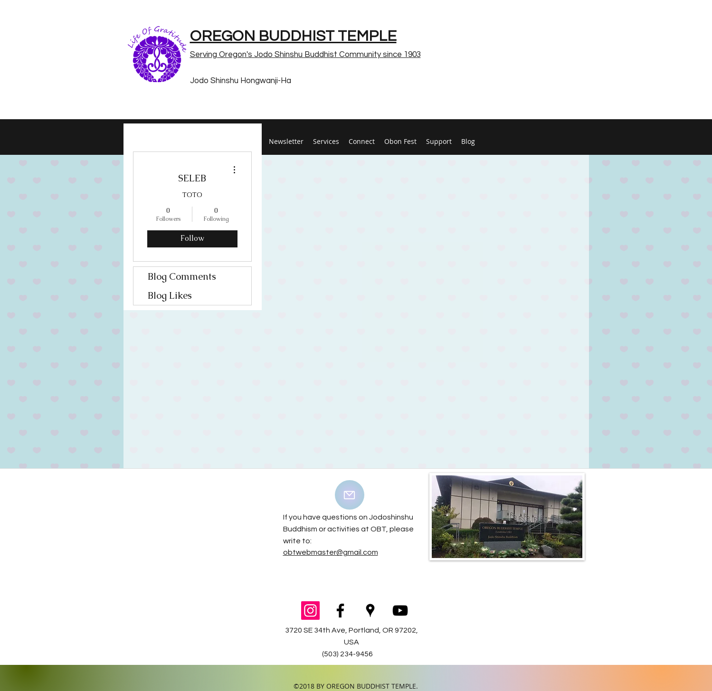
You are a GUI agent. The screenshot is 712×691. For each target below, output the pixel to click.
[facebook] (340, 610)
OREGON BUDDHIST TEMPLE (293, 36)
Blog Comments (182, 276)
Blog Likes (170, 295)
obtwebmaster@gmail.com (330, 552)
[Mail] (349, 495)
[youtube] (400, 610)
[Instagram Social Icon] (310, 610)
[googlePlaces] (370, 610)
